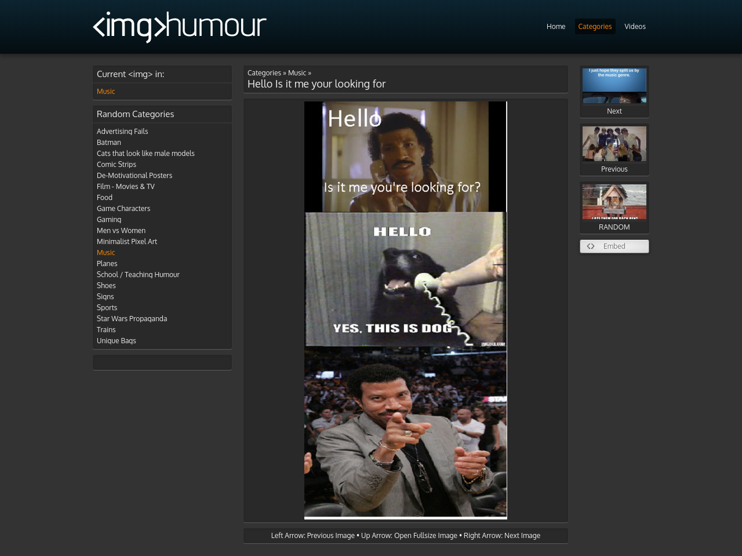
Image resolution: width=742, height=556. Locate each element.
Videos (635, 26)
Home (556, 26)
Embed (614, 246)
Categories (595, 26)
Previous (614, 149)
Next (614, 91)
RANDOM (614, 207)
